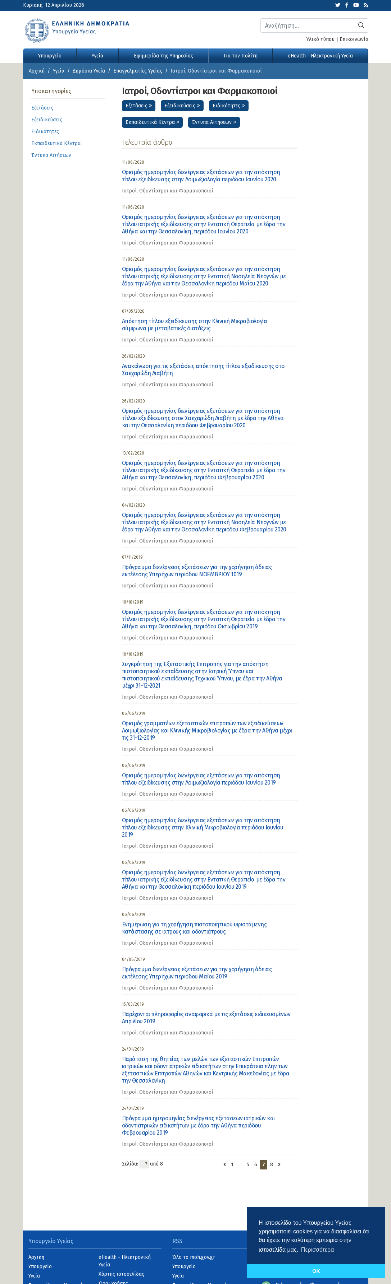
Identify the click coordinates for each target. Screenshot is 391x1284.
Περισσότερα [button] (317, 1250)
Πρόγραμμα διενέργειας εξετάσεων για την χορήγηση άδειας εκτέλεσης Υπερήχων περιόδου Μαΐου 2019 (197, 973)
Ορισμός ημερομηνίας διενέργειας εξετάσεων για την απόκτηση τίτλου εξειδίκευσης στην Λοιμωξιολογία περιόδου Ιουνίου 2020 (201, 176)
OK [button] (316, 1271)
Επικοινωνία (354, 39)
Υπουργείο (50, 56)
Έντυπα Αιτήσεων (214, 122)
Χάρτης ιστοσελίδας (121, 1274)
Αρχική (37, 71)
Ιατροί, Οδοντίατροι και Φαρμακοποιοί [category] (167, 191)
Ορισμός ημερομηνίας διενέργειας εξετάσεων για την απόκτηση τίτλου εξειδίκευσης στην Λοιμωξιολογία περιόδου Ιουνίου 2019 (201, 779)
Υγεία (97, 56)
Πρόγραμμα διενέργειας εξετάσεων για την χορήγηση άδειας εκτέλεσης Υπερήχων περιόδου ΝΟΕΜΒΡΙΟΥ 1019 (197, 571)
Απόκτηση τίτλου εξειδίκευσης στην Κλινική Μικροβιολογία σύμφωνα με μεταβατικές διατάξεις (194, 325)
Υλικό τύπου (320, 39)
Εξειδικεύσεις (182, 106)
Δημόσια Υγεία (89, 71)
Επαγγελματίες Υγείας (137, 71)
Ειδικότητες (229, 106)
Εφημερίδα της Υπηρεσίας (163, 56)
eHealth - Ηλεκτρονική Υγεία (320, 56)
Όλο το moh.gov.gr (193, 1257)
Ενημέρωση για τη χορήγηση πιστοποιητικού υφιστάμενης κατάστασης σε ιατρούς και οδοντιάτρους (194, 928)
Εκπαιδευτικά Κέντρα (152, 122)
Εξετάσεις (139, 106)
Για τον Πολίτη (241, 56)
